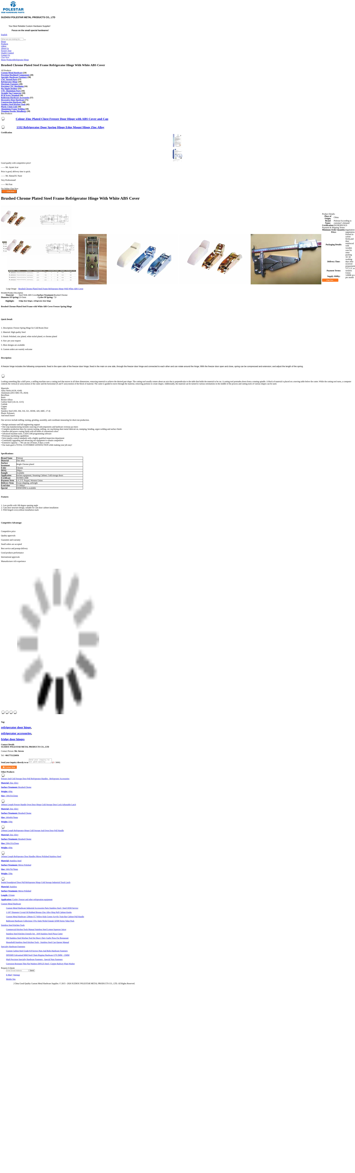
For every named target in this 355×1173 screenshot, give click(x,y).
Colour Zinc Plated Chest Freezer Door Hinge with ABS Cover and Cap (62, 118)
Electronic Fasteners (10, 84)
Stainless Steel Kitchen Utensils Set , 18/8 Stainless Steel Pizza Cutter (34, 934)
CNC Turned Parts (9, 79)
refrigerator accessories (16, 733)
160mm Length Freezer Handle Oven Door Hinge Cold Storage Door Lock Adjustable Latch (38, 805)
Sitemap (16, 976)
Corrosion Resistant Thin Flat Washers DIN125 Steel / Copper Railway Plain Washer (40, 964)
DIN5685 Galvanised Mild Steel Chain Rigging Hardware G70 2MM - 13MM (37, 956)
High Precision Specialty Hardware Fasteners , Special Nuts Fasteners (34, 960)
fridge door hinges (12, 739)
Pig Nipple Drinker (9, 88)
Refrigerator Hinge (21, 60)
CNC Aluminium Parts (11, 91)
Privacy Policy (7, 984)
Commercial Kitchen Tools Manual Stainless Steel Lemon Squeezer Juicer (36, 930)
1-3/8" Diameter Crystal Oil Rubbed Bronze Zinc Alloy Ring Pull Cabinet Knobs (39, 913)
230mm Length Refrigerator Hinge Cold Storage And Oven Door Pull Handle (32, 831)
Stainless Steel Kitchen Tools (13, 104)
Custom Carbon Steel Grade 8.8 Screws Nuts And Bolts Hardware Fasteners (37, 952)
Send (32, 971)
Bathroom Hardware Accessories (15, 98)
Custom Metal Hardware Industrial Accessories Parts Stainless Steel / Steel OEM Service (42, 909)
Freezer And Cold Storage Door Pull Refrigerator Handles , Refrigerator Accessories (35, 779)
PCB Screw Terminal (10, 95)
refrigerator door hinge (16, 727)
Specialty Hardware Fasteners (14, 77)
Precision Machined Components (15, 75)
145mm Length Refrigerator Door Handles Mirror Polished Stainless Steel (31, 857)
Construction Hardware (11, 102)
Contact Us (5, 55)
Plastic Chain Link (9, 107)
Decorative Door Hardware (12, 100)
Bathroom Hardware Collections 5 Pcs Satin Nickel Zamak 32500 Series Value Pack (40, 922)
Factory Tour (6, 51)
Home (3, 42)
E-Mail (9, 976)
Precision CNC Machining (12, 86)
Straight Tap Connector (11, 93)
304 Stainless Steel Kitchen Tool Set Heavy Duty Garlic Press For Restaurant (37, 939)
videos (3, 46)
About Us (5, 48)
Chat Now (5, 57)
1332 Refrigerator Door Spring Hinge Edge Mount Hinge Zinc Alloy (60, 127)
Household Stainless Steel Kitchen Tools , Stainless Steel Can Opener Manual (37, 943)
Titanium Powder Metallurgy (13, 111)
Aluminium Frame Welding (13, 109)
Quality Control (7, 53)
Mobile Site (11, 980)
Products (4, 44)
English (4, 35)
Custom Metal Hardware (12, 73)
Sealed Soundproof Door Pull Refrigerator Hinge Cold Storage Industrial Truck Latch (35, 883)
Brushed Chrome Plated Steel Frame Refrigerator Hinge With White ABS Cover (50, 289)
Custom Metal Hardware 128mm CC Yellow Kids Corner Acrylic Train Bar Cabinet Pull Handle (45, 917)
